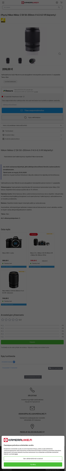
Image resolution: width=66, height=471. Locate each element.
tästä (16, 454)
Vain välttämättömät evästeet (33, 458)
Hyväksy (33, 464)
